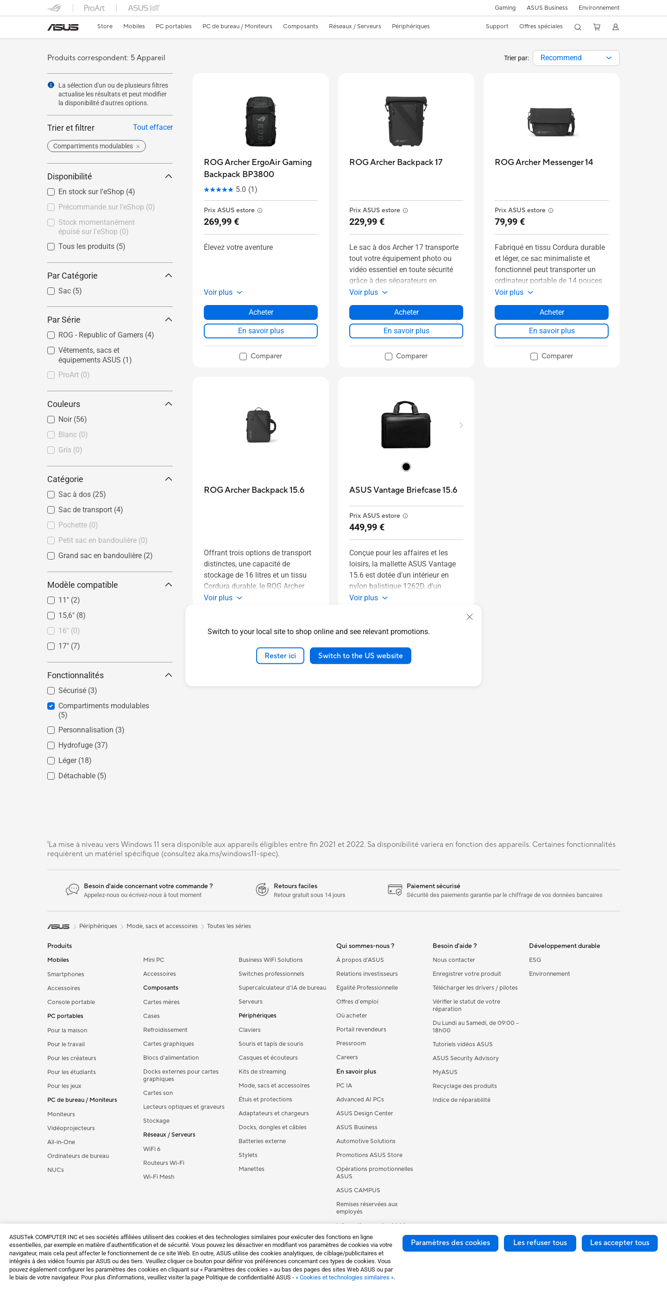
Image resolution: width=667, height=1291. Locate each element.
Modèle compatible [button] (110, 585)
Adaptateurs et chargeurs (274, 1113)
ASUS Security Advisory (466, 1058)
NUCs (55, 1170)
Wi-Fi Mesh (159, 1177)
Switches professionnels (271, 974)
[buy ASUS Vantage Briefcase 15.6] (403, 490)
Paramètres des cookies (450, 1242)
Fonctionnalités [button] (110, 675)
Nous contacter (454, 960)
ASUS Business (546, 8)
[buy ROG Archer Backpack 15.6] (254, 490)
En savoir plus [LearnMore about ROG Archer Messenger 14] (552, 330)
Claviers (250, 1030)
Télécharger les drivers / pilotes (475, 988)
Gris (70, 449)
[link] (63, 27)
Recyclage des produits (465, 1086)
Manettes (251, 1169)
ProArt (74, 374)
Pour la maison (67, 1030)
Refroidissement (165, 1030)
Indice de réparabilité (462, 1100)
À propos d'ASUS (360, 960)
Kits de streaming (262, 1071)
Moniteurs (61, 1114)
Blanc (73, 434)
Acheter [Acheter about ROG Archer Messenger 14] (552, 312)
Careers (347, 1057)
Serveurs (251, 1001)
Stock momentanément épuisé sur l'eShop (96, 227)
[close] (469, 616)
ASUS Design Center (364, 1113)
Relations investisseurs (367, 974)
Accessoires (63, 988)
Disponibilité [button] (110, 176)
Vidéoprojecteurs (71, 1128)
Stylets (248, 1155)
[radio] (406, 466)
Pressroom (351, 1043)
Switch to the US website (360, 655)
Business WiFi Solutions (271, 960)
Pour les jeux (64, 1086)
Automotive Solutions (366, 1141)
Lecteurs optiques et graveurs (184, 1107)
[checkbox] (106, 375)
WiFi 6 (151, 1149)
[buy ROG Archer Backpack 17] (395, 162)
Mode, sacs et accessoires (274, 1085)
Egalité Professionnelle (367, 988)
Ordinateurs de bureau (78, 1156)
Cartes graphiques (168, 1044)
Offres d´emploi (357, 1001)
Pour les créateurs (71, 1058)
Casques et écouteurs (268, 1058)
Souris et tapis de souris (271, 1044)
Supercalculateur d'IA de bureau (282, 988)
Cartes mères (161, 1002)
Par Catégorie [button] (110, 275)
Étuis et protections (265, 1099)
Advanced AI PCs (360, 1099)
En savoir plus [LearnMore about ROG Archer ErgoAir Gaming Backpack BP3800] (261, 330)
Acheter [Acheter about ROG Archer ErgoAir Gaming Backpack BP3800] (261, 312)
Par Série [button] (110, 319)
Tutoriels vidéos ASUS (463, 1044)
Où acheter (351, 1015)
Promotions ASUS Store (369, 1155)
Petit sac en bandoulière (103, 540)
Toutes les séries (229, 926)
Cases (151, 1016)
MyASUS (445, 1072)
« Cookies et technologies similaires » (345, 1277)
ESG (535, 960)
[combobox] (576, 58)
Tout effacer (153, 127)
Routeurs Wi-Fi (163, 1163)
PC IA (344, 1085)
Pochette (78, 525)
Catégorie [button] (110, 479)
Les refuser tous (540, 1242)
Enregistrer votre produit (467, 974)
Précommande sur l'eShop (106, 207)
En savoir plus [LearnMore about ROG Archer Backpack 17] (406, 330)
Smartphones (65, 974)
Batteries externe (262, 1141)
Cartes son (158, 1093)
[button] (503, 8)
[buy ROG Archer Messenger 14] (544, 162)
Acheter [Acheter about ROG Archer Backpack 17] (406, 312)
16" (69, 630)
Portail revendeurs (361, 1029)
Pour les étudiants (71, 1072)
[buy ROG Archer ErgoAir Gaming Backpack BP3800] (261, 168)
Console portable (71, 1002)
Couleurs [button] (110, 404)
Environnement (599, 8)
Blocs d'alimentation (171, 1058)
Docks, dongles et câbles (273, 1127)
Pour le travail (66, 1044)
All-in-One (61, 1142)
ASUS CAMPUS (358, 1190)
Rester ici (280, 655)
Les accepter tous (619, 1242)
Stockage (156, 1121)
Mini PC (153, 960)
